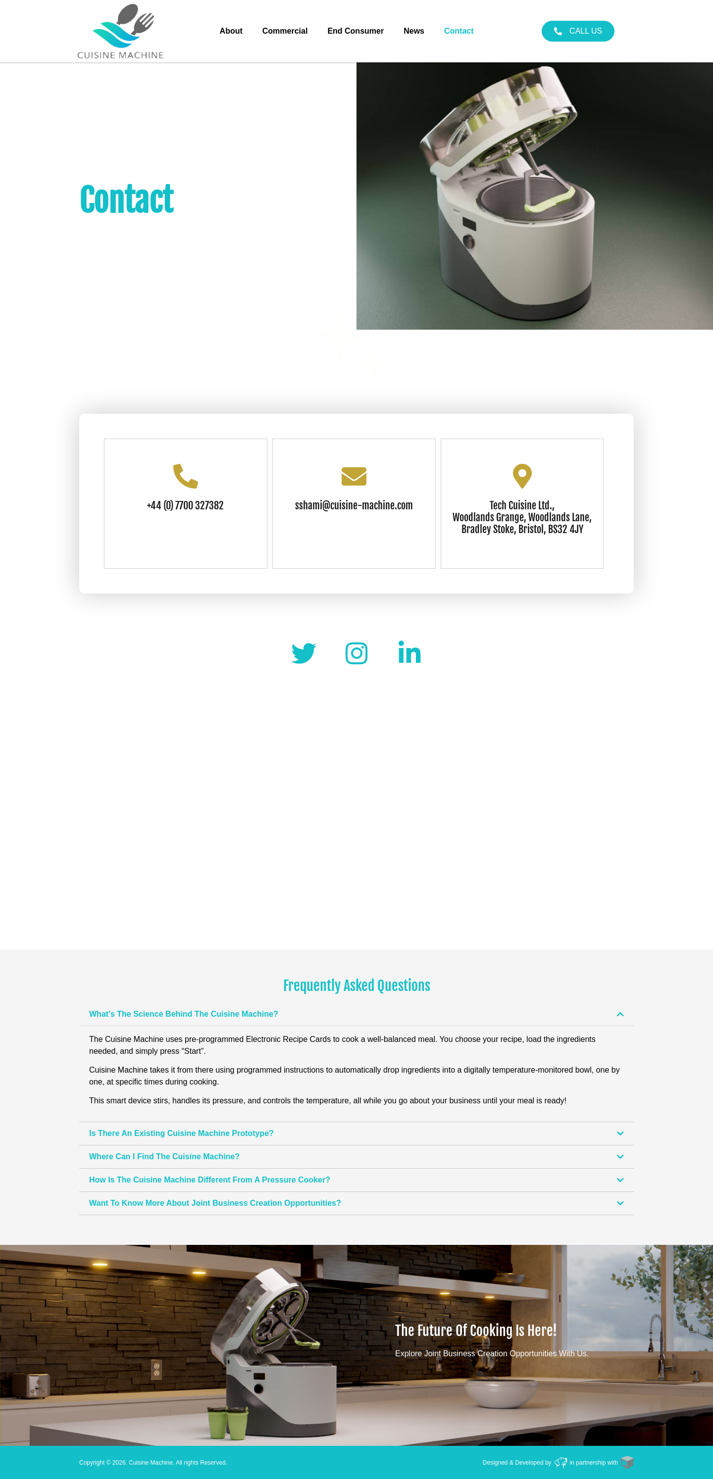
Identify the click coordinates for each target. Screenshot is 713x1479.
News (414, 31)
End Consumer (355, 31)
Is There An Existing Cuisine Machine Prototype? (181, 1133)
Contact (459, 31)
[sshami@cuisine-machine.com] (354, 476)
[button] (356, 1014)
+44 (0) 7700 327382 (185, 505)
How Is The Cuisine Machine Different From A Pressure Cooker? (209, 1180)
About (231, 31)
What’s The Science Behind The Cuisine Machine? (183, 1014)
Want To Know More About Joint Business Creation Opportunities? (215, 1203)
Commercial (285, 31)
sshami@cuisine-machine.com (354, 505)
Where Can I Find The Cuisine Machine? (164, 1156)
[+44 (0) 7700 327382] (185, 476)
